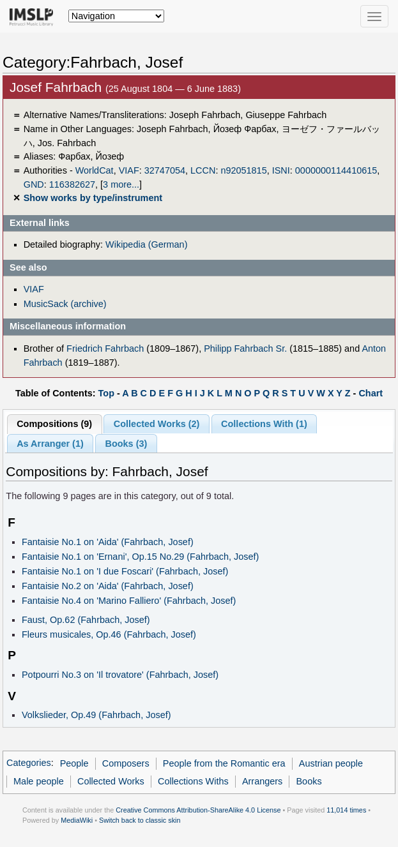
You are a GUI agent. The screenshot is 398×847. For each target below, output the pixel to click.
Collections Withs (193, 781)
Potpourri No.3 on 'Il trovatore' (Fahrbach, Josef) (120, 675)
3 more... (121, 184)
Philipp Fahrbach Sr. (245, 348)
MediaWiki (77, 820)
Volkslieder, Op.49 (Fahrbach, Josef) (96, 715)
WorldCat (94, 170)
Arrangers (262, 781)
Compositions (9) (54, 424)
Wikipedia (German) (146, 244)
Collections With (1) (264, 424)
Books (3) (126, 443)
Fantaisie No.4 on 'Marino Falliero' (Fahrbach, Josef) (129, 601)
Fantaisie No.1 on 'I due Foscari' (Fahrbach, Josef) (125, 571)
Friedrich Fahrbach (105, 348)
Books (308, 781)
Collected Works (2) (157, 424)
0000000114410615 (336, 170)
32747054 (164, 170)
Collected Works (110, 781)
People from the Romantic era (224, 763)
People (74, 763)
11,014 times (346, 810)
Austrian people (331, 763)
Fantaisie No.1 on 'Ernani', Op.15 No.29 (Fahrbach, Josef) (140, 556)
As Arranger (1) (50, 443)
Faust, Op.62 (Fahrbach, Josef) (86, 620)
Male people (38, 781)
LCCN (202, 170)
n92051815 (243, 170)
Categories (28, 763)
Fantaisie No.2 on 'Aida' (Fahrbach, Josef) (108, 586)
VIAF (129, 170)
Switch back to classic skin (140, 820)
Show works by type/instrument (93, 198)
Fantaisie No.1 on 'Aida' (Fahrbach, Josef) (108, 542)
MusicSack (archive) (65, 304)
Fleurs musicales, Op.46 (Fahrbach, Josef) (109, 634)
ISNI (281, 170)
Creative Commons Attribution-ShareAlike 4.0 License (198, 810)
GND (34, 184)
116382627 (72, 184)
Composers (125, 763)
